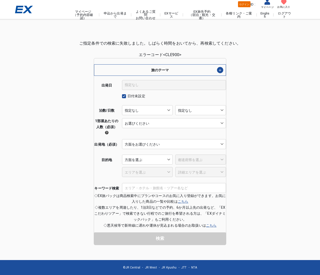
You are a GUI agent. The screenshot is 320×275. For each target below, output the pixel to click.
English (265, 15)
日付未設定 (136, 96)
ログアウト (284, 15)
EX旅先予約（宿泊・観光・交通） (202, 15)
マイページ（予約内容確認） (84, 15)
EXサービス (172, 15)
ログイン (244, 4)
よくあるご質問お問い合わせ (146, 15)
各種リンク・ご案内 (239, 15)
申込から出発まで (116, 15)
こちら (183, 201)
